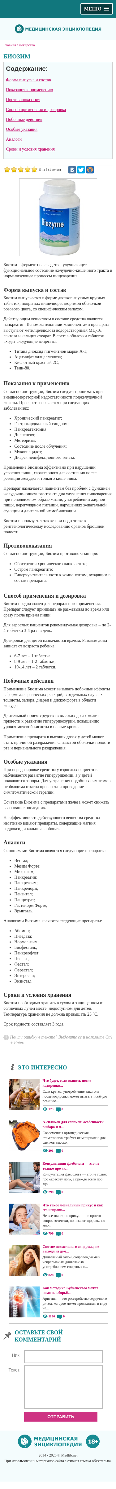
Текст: (14, 1369)
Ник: (16, 1355)
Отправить (60, 1424)
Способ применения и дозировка (36, 109)
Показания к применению (29, 89)
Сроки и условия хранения (30, 149)
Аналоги (14, 139)
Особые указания (21, 129)
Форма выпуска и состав (28, 80)
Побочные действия (24, 119)
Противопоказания (23, 99)
